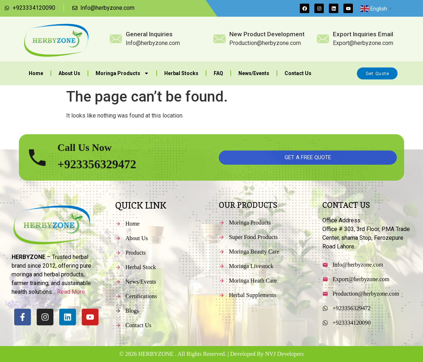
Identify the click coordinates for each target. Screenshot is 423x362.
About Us (69, 73)
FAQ (218, 73)
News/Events (253, 73)
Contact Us (298, 73)
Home (36, 73)
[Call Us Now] (37, 168)
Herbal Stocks (181, 73)
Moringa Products (122, 73)
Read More (71, 291)
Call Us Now (84, 157)
